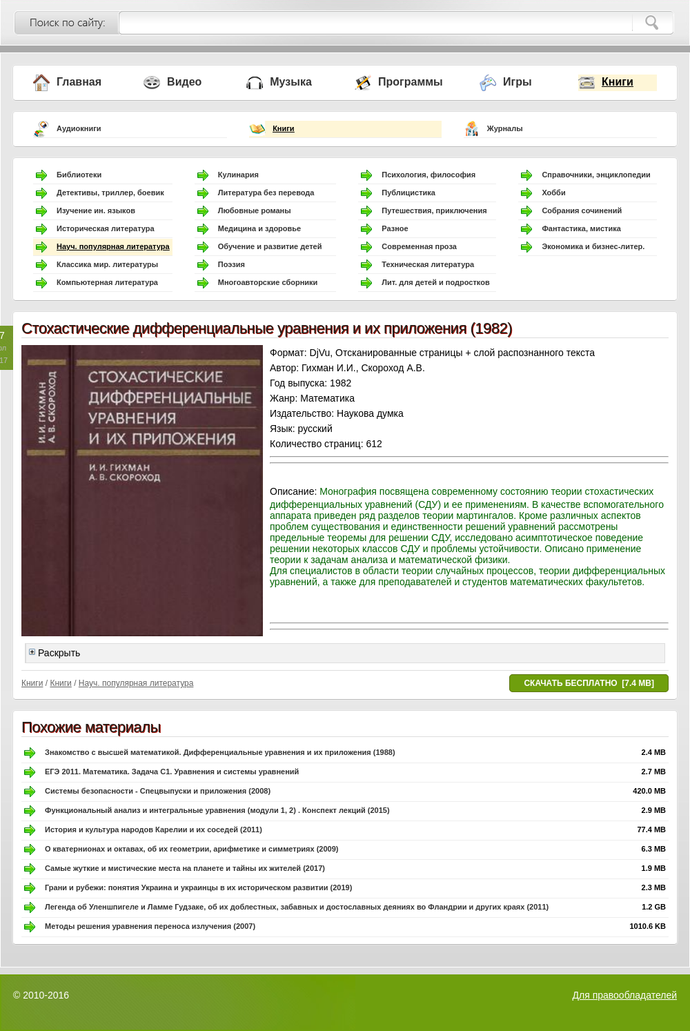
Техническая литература (428, 264)
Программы (410, 82)
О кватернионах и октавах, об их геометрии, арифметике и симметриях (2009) (192, 849)
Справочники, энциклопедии (596, 174)
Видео (184, 82)
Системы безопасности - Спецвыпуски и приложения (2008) (157, 791)
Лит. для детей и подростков (435, 282)
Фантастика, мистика (581, 228)
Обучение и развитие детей (270, 246)
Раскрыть (54, 652)
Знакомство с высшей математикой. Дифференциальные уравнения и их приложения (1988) (220, 752)
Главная (79, 82)
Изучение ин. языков (96, 210)
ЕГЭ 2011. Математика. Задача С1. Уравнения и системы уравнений (172, 771)
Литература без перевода (266, 192)
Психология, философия (428, 174)
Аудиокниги (79, 128)
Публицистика (408, 192)
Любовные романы (254, 210)
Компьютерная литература (107, 282)
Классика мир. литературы (107, 264)
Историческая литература (106, 228)
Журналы (505, 128)
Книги (617, 82)
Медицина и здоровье (259, 228)
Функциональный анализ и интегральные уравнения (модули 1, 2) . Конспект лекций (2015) (217, 810)
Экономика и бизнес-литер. (593, 246)
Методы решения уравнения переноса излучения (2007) (150, 926)
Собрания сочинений (582, 210)
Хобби (553, 192)
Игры (517, 82)
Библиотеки (79, 174)
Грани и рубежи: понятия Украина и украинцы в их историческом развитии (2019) (198, 887)
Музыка (291, 82)
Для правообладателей (625, 995)
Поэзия (231, 264)
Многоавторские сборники (268, 282)
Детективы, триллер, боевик (110, 192)
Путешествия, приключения (434, 210)
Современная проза (419, 246)
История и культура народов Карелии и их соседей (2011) (153, 829)
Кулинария (238, 174)
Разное (395, 228)
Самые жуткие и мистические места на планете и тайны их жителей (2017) (185, 868)
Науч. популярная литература (113, 246)
